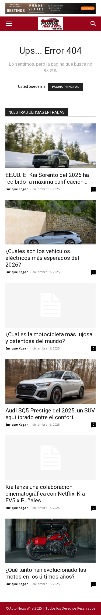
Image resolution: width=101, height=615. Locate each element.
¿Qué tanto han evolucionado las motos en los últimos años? (45, 573)
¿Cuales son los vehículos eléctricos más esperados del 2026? (42, 258)
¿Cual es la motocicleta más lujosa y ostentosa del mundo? (48, 337)
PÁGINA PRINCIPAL (65, 87)
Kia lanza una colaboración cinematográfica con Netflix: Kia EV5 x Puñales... (45, 494)
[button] (8, 23)
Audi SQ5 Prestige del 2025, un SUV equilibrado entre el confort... (50, 414)
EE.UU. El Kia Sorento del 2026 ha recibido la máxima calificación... (47, 178)
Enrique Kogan (17, 189)
